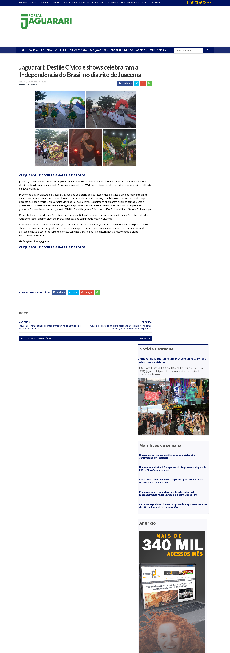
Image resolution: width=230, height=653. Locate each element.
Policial (103, 619)
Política (46, 50)
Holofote (47, 605)
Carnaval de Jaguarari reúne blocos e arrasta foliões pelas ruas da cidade (177, 79)
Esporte (104, 605)
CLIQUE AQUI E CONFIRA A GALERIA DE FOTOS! (52, 184)
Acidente (47, 591)
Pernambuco (100, 2)
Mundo (46, 619)
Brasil (23, 2)
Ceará (73, 2)
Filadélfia (47, 601)
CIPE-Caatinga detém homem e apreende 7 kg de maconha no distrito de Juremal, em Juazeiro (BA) (180, 216)
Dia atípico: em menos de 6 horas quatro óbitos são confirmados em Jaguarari (179, 163)
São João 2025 (99, 50)
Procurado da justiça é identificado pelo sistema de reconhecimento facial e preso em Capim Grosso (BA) (180, 201)
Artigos (141, 50)
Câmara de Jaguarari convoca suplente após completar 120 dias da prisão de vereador (178, 187)
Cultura (60, 50)
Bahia (33, 2)
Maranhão (60, 2)
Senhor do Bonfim (51, 633)
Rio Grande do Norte (134, 2)
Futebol (104, 614)
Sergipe (157, 2)
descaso (47, 596)
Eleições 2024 (78, 50)
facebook (138, 351)
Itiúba (46, 610)
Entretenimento (122, 50)
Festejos (104, 610)
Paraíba (84, 2)
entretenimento (108, 601)
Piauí (114, 2)
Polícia (33, 50)
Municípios (157, 50)
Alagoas (45, 2)
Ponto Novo (49, 628)
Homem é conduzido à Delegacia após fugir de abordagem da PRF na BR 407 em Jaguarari (179, 175)
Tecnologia (48, 637)
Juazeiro (47, 614)
